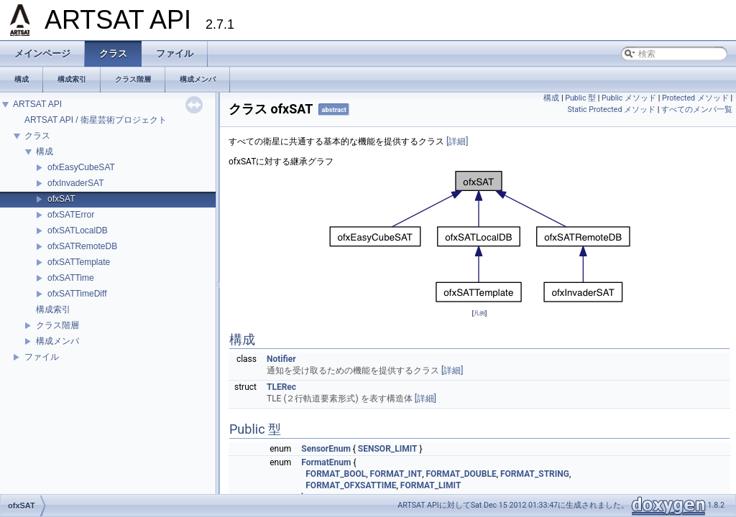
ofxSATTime (70, 278)
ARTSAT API (37, 104)
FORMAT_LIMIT (430, 485)
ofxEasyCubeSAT (81, 167)
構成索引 (53, 309)
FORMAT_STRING (534, 474)
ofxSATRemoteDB (82, 246)
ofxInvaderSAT (75, 183)
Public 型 (580, 98)
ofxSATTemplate (78, 262)
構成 (44, 151)
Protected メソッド (695, 98)
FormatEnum (326, 462)
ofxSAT (61, 199)
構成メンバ (57, 341)
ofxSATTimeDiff (76, 294)
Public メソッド (629, 98)
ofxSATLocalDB (77, 230)
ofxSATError (70, 215)
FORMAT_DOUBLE (461, 474)
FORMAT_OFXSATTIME (350, 485)
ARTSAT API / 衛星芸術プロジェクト (95, 120)
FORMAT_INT (396, 474)
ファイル (41, 357)
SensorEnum (326, 449)
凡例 (479, 313)
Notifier (281, 359)
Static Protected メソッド (611, 109)
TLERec (281, 387)
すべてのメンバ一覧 (696, 109)
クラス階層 (57, 325)
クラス (37, 136)
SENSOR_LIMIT (388, 449)
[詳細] (457, 141)
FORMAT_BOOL (335, 474)
